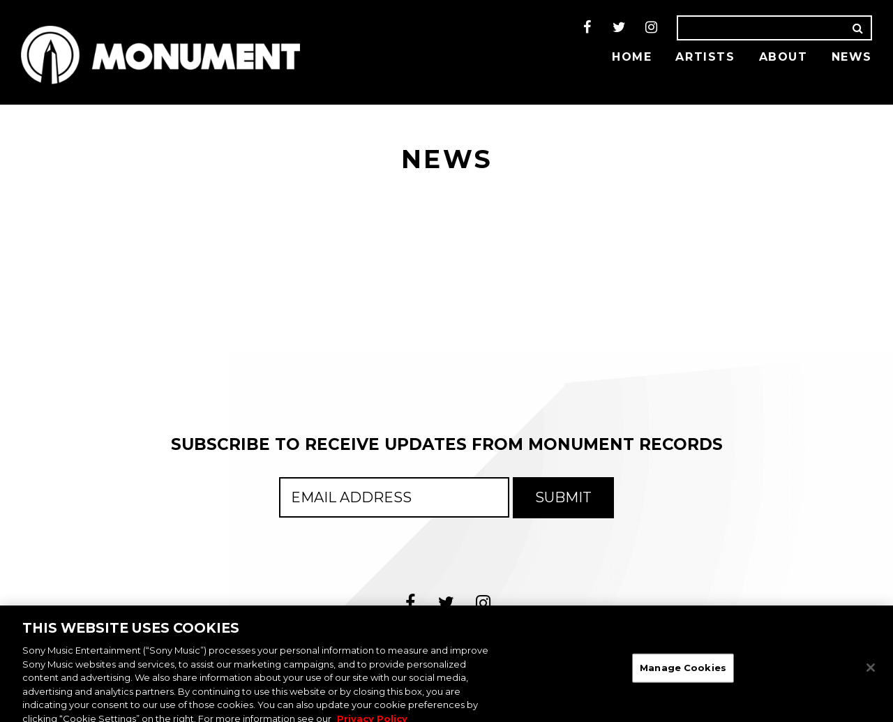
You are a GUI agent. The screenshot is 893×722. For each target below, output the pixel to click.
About (783, 56)
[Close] (870, 673)
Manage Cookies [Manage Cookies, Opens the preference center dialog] (683, 672)
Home (632, 56)
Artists (705, 56)
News (852, 56)
